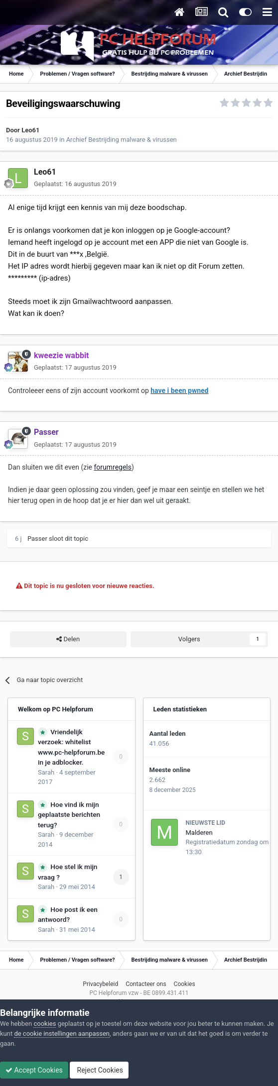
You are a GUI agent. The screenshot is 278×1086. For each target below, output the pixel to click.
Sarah (46, 772)
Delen (68, 639)
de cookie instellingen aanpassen (62, 1033)
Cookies (184, 984)
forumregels (113, 467)
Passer (37, 538)
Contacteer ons (146, 984)
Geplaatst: (75, 184)
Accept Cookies (34, 1070)
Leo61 (30, 130)
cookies (44, 1023)
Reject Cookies (99, 1070)
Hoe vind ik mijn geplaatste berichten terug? (69, 814)
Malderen (199, 832)
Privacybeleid (100, 984)
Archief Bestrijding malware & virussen (121, 139)
